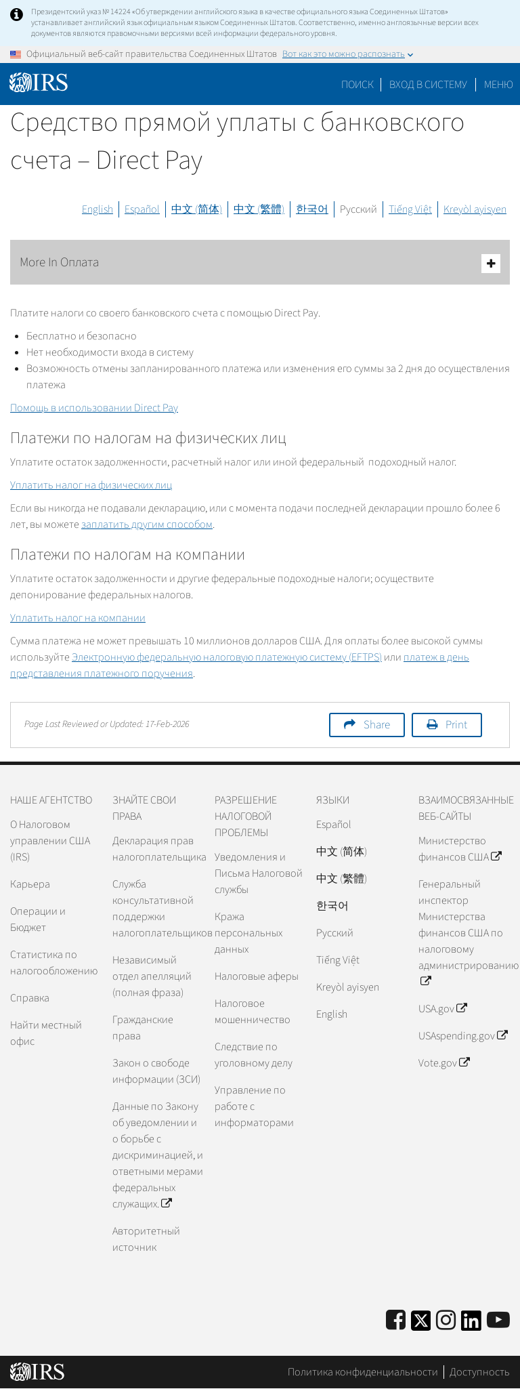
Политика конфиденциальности (363, 1372)
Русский (358, 209)
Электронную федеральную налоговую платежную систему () (227, 657)
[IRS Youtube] (498, 1321)
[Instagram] (446, 1321)
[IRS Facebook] (396, 1321)
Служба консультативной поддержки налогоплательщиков (158, 908)
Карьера (30, 884)
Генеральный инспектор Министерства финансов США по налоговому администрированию (464, 933)
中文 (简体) (196, 209)
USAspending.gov (462, 1036)
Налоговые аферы (257, 976)
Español (142, 209)
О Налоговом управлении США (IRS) (50, 841)
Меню (498, 84)
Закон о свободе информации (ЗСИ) (156, 1071)
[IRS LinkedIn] (471, 1325)
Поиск (357, 84)
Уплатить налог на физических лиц (91, 485)
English (97, 209)
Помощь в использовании (94, 407)
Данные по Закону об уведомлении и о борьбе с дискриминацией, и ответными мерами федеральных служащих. (157, 1155)
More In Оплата (260, 263)
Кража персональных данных (248, 933)
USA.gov (442, 1008)
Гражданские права (142, 1027)
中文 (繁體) (259, 209)
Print (456, 725)
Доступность (480, 1372)
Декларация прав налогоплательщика (158, 849)
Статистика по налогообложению (54, 962)
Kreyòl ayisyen (474, 209)
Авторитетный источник (146, 1239)
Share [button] (377, 725)
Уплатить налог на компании (78, 617)
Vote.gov (443, 1063)
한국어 (312, 209)
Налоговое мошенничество (252, 1011)
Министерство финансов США (459, 849)
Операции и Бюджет (38, 919)
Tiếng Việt (410, 209)
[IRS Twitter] (421, 1325)
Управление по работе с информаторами (254, 1106)
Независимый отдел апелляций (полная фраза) (152, 976)
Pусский (334, 933)
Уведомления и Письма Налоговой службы (259, 873)
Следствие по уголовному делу (253, 1055)
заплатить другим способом (147, 524)
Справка (29, 998)
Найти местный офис (46, 1033)
